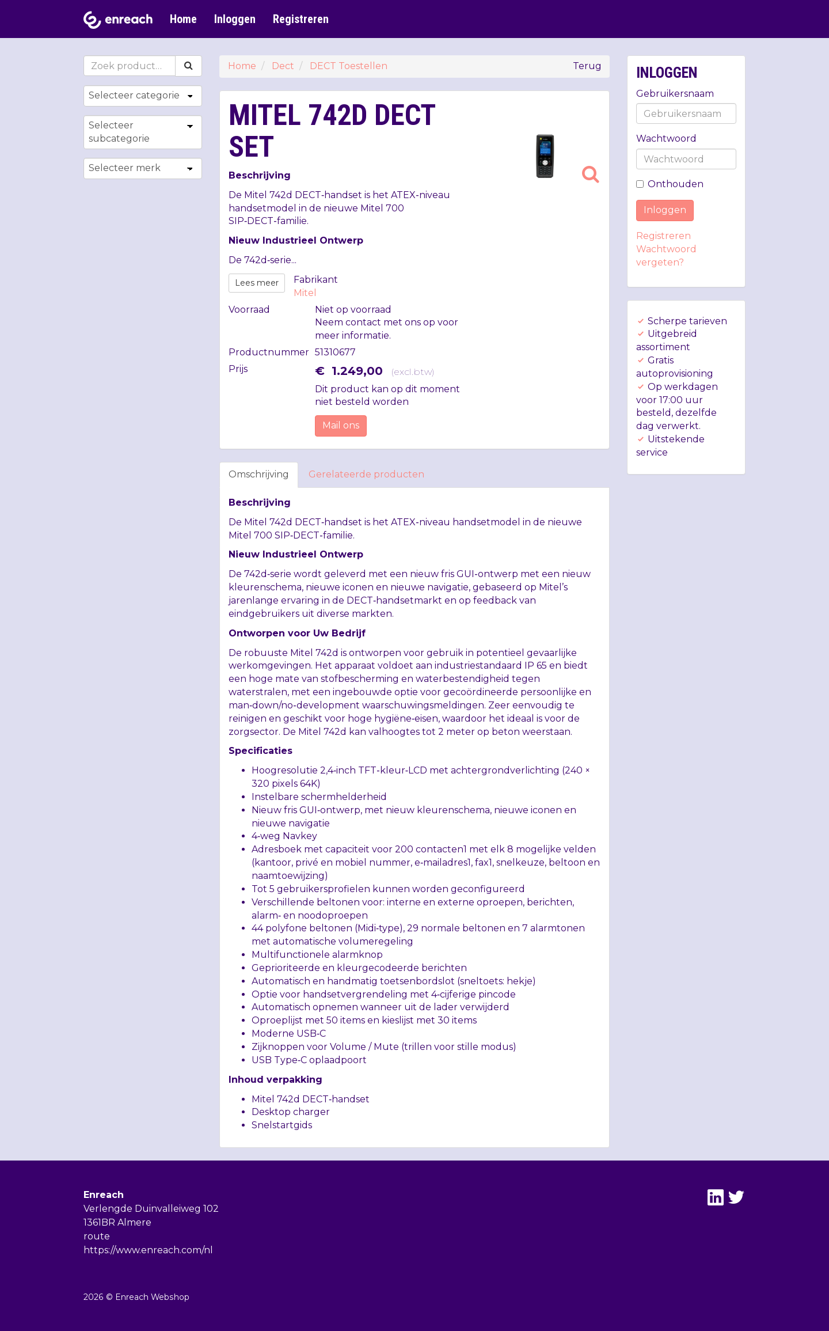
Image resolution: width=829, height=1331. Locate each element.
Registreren (301, 19)
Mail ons (340, 425)
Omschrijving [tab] (259, 474)
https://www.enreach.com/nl (148, 1250)
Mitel (305, 292)
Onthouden (669, 184)
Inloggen (235, 19)
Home (183, 19)
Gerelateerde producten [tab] (366, 474)
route (96, 1236)
